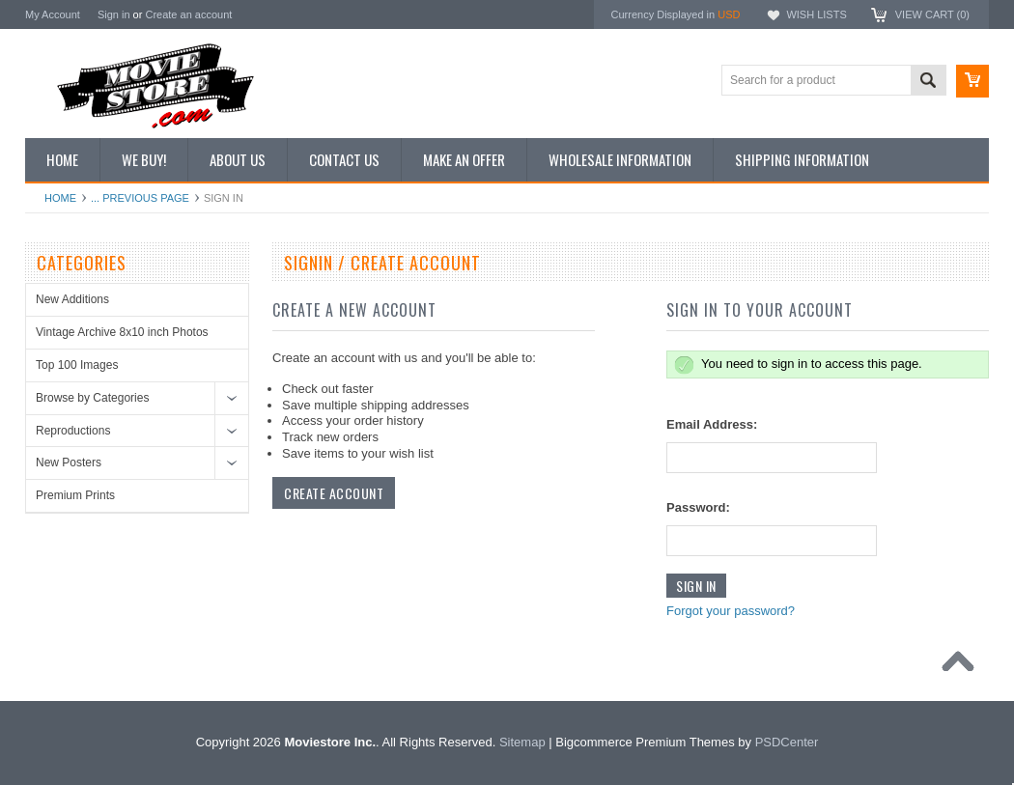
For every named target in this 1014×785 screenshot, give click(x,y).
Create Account (333, 493)
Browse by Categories (92, 398)
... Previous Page (140, 198)
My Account (52, 14)
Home (60, 198)
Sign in (114, 14)
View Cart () (932, 14)
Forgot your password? (730, 610)
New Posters (68, 462)
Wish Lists (816, 14)
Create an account (188, 14)
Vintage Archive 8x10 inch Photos (122, 332)
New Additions (72, 299)
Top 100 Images (77, 365)
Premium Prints (75, 495)
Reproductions (73, 430)
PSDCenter (787, 742)
